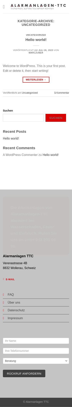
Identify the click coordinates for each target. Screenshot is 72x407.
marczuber (36, 53)
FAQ (11, 294)
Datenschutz (16, 310)
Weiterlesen (36, 80)
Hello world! (36, 40)
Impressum (15, 318)
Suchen (8, 110)
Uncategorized (36, 35)
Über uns (14, 302)
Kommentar (61, 92)
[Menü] (5, 6)
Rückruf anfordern (24, 373)
